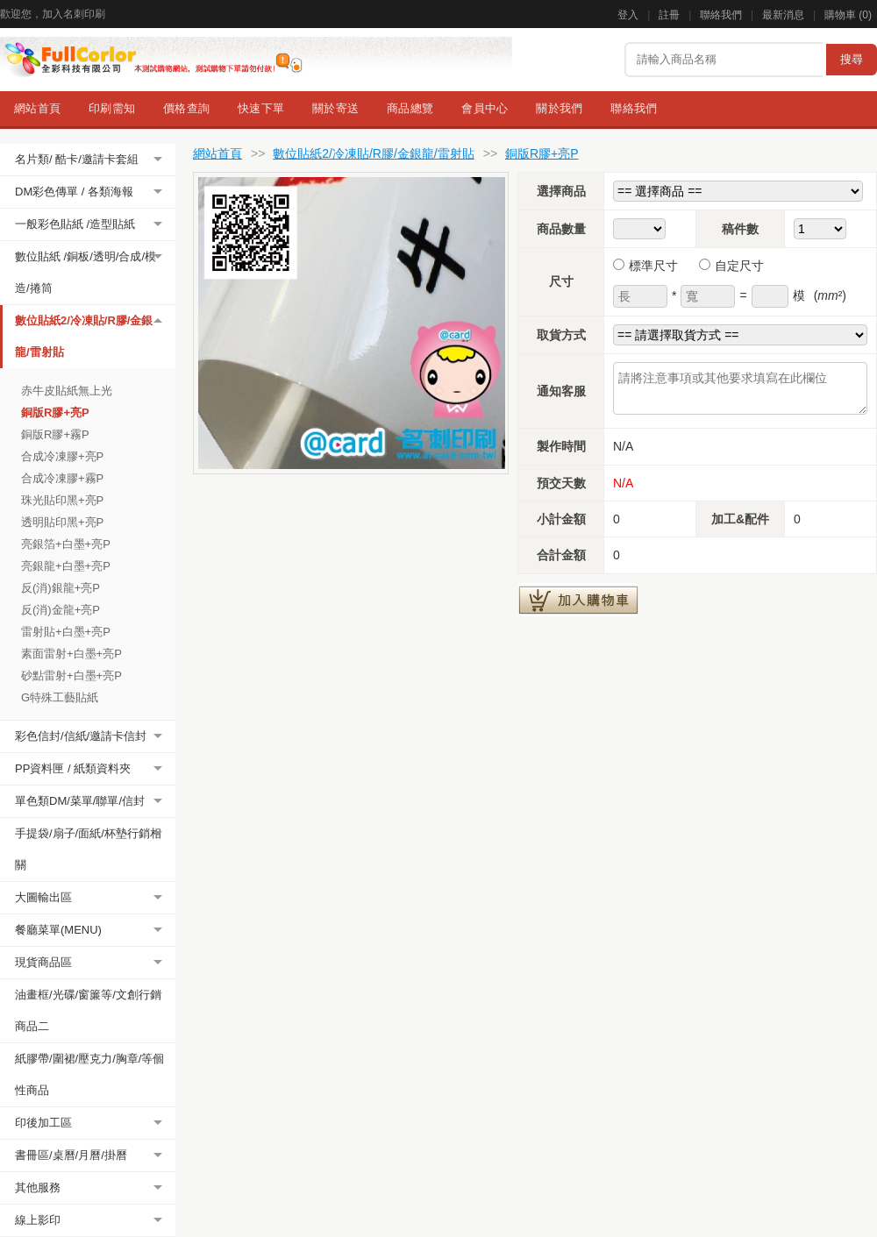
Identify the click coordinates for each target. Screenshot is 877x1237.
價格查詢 (186, 108)
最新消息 (783, 15)
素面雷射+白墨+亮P (71, 653)
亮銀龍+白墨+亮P (66, 565)
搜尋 (851, 59)
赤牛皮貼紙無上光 (66, 390)
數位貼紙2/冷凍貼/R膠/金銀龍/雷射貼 (373, 153)
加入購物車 (578, 599)
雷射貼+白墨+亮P (66, 631)
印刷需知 (112, 108)
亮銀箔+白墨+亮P (66, 544)
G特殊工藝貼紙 (59, 697)
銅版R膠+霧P (55, 434)
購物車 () (848, 15)
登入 (627, 15)
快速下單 (261, 108)
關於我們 (559, 108)
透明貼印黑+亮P (62, 522)
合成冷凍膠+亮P (62, 456)
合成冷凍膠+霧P (62, 478)
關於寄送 (335, 108)
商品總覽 (410, 108)
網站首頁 (37, 108)
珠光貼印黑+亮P (62, 500)
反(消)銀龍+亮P (60, 587)
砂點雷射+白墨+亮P (71, 675)
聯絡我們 (721, 15)
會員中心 (484, 108)
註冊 (669, 15)
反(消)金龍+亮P (60, 609)
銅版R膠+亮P (55, 412)
